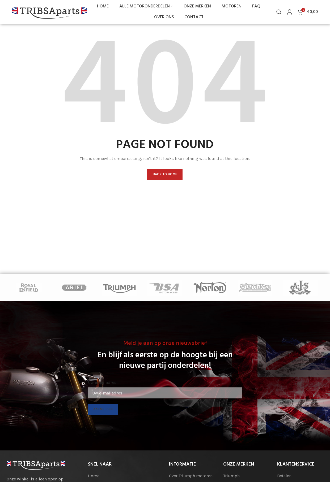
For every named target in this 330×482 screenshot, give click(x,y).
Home (93, 475)
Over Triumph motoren (191, 475)
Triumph (231, 475)
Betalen (284, 475)
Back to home (165, 174)
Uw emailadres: (102, 382)
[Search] (279, 12)
